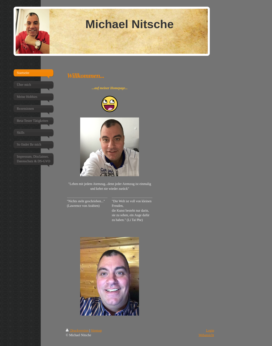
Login (210, 330)
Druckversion (77, 330)
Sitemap (96, 330)
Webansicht (206, 335)
